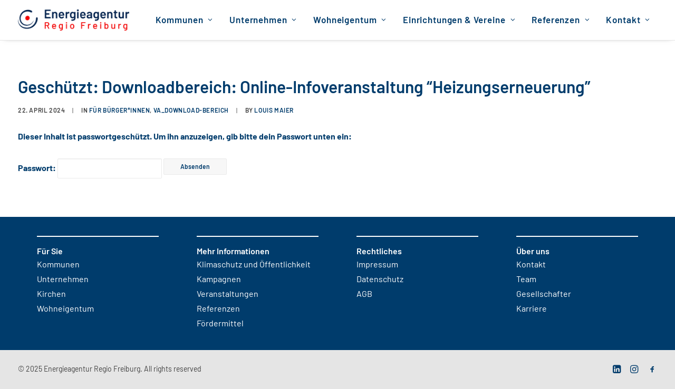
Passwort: (90, 168)
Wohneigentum (350, 20)
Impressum (377, 265)
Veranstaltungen (227, 294)
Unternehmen (263, 20)
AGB (364, 294)
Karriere (531, 309)
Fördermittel (220, 324)
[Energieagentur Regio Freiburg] (73, 20)
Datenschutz (379, 279)
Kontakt (628, 20)
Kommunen (185, 20)
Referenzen (561, 20)
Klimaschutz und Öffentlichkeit (254, 265)
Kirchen (51, 294)
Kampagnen (219, 279)
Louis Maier (274, 110)
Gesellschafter (543, 294)
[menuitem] (184, 20)
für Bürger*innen (119, 110)
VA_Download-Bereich (191, 110)
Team (526, 279)
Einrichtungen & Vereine (459, 20)
